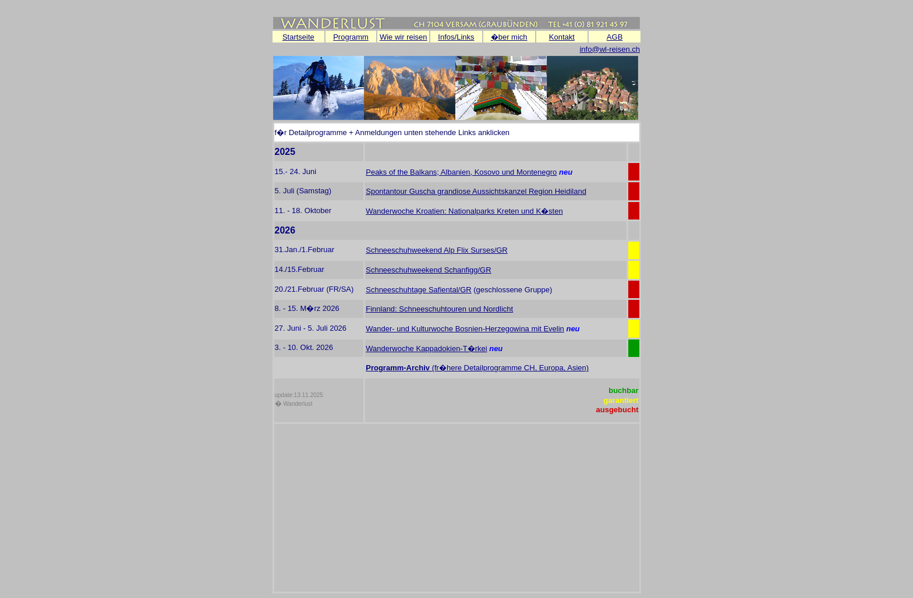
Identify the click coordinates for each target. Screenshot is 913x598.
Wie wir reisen (403, 37)
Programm (351, 37)
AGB (614, 37)
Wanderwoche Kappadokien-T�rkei (426, 348)
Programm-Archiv (398, 367)
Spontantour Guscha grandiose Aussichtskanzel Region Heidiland (476, 191)
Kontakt (562, 37)
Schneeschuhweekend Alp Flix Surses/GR (437, 250)
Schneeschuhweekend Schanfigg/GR (428, 270)
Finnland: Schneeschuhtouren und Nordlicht (439, 309)
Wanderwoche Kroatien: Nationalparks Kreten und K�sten (464, 211)
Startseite (298, 37)
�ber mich (509, 37)
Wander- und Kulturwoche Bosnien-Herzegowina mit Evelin (465, 328)
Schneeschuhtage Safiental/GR (418, 289)
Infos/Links (456, 37)
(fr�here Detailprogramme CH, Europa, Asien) (510, 367)
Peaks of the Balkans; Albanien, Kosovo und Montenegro (461, 172)
